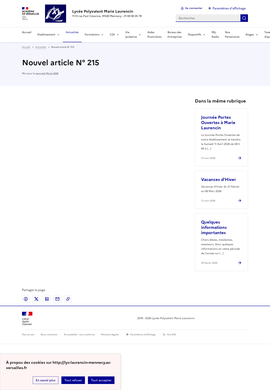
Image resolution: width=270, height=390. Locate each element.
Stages (250, 35)
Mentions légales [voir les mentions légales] (110, 334)
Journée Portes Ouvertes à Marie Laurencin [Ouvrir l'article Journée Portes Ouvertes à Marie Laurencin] (218, 122)
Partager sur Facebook (26, 299)
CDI (112, 35)
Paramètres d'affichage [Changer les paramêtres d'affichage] (229, 8)
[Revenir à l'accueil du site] (27, 318)
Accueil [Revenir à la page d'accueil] (26, 32)
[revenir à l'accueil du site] (107, 11)
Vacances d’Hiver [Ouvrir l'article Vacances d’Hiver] (218, 179)
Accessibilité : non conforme (79, 334)
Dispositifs (194, 35)
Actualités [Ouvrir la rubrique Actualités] (72, 32)
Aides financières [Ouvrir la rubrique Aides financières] (154, 34)
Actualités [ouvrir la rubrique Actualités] (40, 47)
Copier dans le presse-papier (68, 299)
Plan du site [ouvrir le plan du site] (28, 334)
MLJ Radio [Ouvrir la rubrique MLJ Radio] (215, 34)
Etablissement (46, 35)
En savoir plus (45, 380)
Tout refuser (73, 380)
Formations (92, 35)
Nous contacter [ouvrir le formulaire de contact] (49, 334)
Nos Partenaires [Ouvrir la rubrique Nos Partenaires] (232, 34)
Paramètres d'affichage (143, 334)
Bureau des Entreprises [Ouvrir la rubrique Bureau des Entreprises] (175, 34)
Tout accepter (101, 380)
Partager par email (57, 299)
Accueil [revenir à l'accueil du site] (26, 47)
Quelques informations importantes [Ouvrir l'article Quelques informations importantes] (214, 227)
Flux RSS (171, 334)
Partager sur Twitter (36, 299)
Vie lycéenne (131, 34)
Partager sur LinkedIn (47, 299)
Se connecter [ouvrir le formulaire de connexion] (193, 8)
